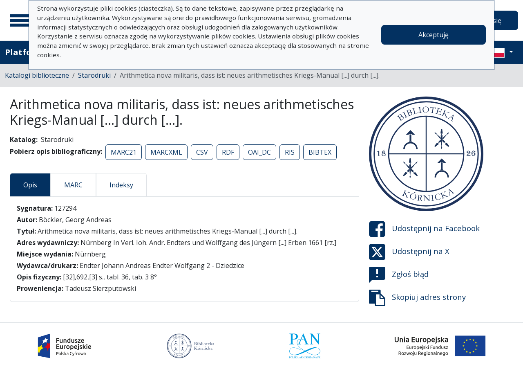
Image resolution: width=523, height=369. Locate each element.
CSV (202, 152)
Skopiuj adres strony (417, 298)
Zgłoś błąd (399, 275)
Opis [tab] (30, 184)
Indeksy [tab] (121, 184)
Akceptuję (433, 34)
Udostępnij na (424, 229)
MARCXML (166, 152)
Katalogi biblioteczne (37, 75)
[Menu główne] (20, 20)
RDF (228, 152)
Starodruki (94, 75)
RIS (290, 152)
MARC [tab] (73, 184)
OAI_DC (259, 152)
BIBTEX (319, 152)
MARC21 (123, 152)
